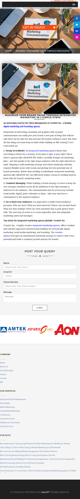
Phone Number (10, 282)
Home (2, 362)
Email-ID (7, 272)
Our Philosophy (6, 370)
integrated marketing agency (42, 150)
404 (1, 382)
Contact (3, 378)
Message (7, 292)
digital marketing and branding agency (21, 126)
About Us (4, 366)
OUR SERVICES (7, 391)
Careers (3, 374)
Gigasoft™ (45, 492)
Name (6, 263)
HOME (9, 51)
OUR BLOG (5, 435)
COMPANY (5, 354)
